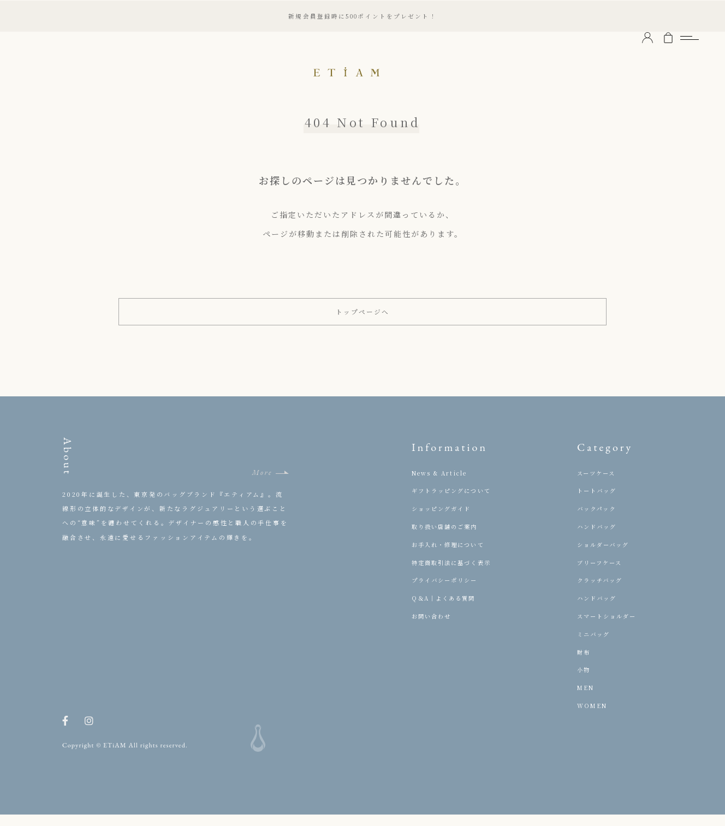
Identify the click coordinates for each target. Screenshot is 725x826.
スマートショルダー (609, 627)
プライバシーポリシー (448, 591)
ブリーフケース (601, 573)
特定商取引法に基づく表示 (455, 573)
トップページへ (362, 317)
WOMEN (593, 716)
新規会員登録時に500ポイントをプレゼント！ (362, 15)
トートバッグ (598, 502)
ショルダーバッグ (605, 555)
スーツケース (598, 484)
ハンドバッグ (598, 537)
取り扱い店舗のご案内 (448, 537)
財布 (584, 663)
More (262, 484)
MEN (586, 699)
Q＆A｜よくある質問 (446, 609)
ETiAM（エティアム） (362, 71)
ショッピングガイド (444, 520)
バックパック (598, 520)
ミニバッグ (595, 645)
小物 (584, 681)
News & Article (442, 484)
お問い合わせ (433, 627)
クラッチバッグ (602, 591)
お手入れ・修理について (451, 555)
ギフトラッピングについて (455, 502)
